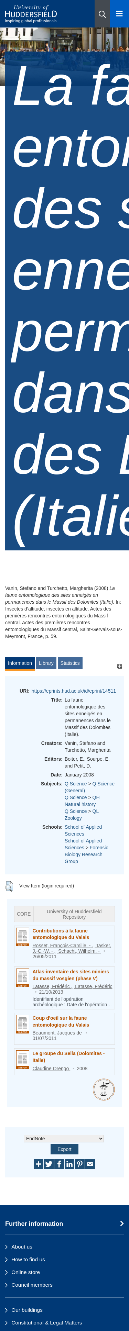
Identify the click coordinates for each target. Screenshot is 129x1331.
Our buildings (27, 1310)
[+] (119, 666)
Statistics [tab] (70, 663)
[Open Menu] (119, 13)
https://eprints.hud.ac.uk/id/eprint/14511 (74, 691)
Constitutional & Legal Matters (46, 1323)
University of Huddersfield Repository (74, 914)
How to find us (28, 1259)
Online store (25, 1272)
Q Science (76, 783)
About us (21, 1247)
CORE (24, 914)
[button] (102, 13)
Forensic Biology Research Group (86, 854)
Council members (32, 1285)
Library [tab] (46, 663)
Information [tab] (20, 663)
